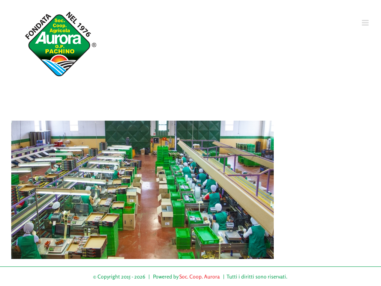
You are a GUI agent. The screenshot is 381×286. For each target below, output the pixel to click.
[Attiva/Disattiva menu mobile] (366, 23)
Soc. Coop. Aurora (199, 276)
